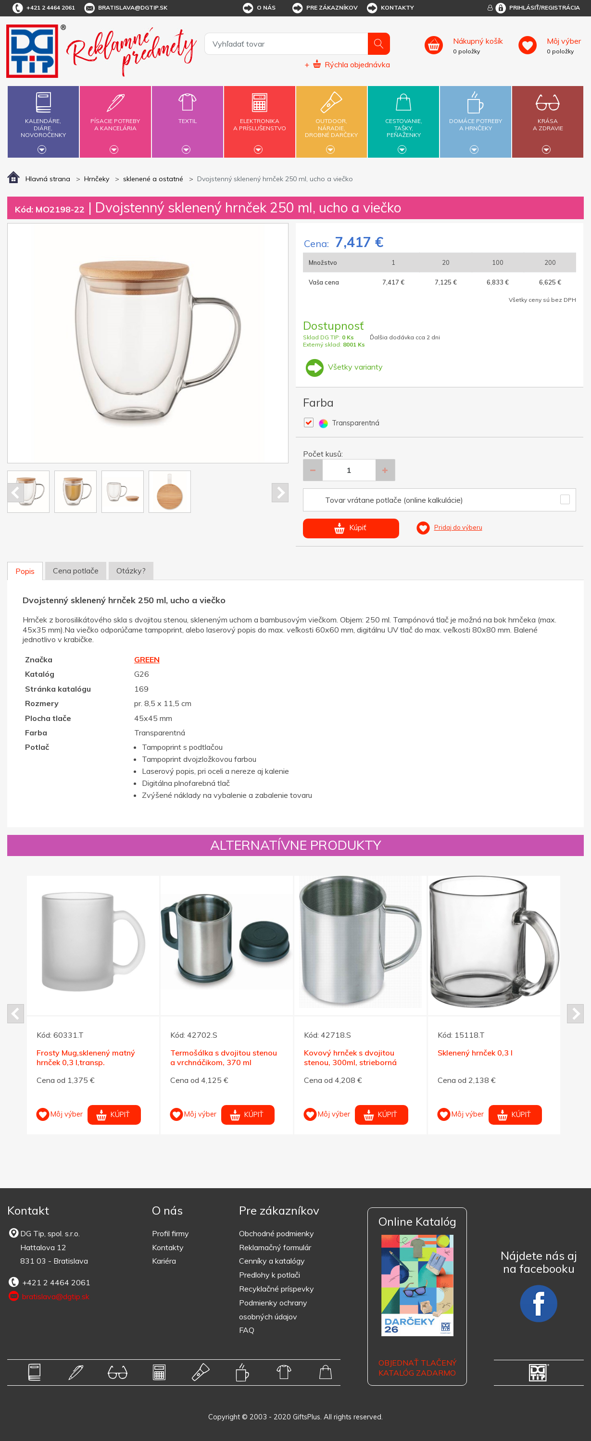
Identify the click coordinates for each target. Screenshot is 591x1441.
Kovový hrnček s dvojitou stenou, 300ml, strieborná (350, 1058)
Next (280, 492)
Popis (25, 571)
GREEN (147, 659)
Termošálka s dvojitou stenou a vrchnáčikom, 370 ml (223, 1058)
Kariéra (164, 1261)
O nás (258, 8)
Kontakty (389, 8)
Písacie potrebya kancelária (115, 119)
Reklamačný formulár (275, 1247)
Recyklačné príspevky (276, 1288)
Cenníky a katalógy (272, 1261)
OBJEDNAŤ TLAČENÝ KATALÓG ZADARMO (417, 1368)
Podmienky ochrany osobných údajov (273, 1309)
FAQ (246, 1330)
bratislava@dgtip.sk (125, 8)
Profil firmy (170, 1233)
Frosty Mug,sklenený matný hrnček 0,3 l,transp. (86, 1058)
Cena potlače (76, 570)
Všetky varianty (343, 367)
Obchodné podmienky (276, 1233)
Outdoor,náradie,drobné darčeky (332, 120)
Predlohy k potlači (269, 1275)
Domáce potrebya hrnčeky (475, 119)
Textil (187, 115)
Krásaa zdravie (547, 119)
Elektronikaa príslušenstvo (259, 119)
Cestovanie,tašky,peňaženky (404, 120)
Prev (15, 492)
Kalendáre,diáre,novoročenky (43, 120)
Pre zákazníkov (324, 8)
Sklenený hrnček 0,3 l (475, 1052)
